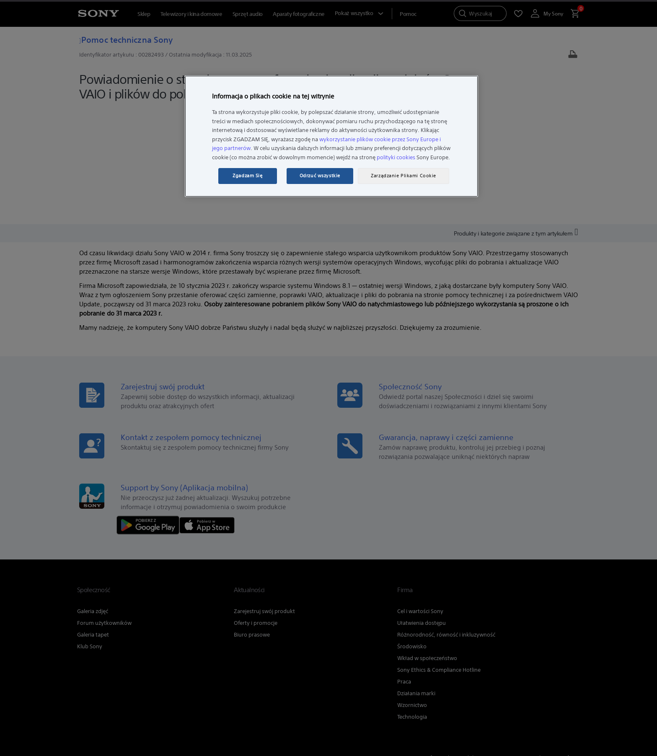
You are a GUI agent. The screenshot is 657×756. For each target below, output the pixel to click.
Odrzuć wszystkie (320, 175)
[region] (331, 136)
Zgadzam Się (247, 175)
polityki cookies (396, 157)
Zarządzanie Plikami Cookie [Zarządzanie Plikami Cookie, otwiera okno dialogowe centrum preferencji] (403, 175)
